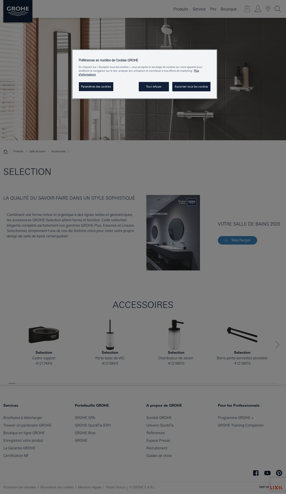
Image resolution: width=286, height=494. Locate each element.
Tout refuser (154, 86)
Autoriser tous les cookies (191, 86)
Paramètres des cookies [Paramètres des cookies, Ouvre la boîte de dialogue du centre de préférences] (96, 86)
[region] (144, 74)
